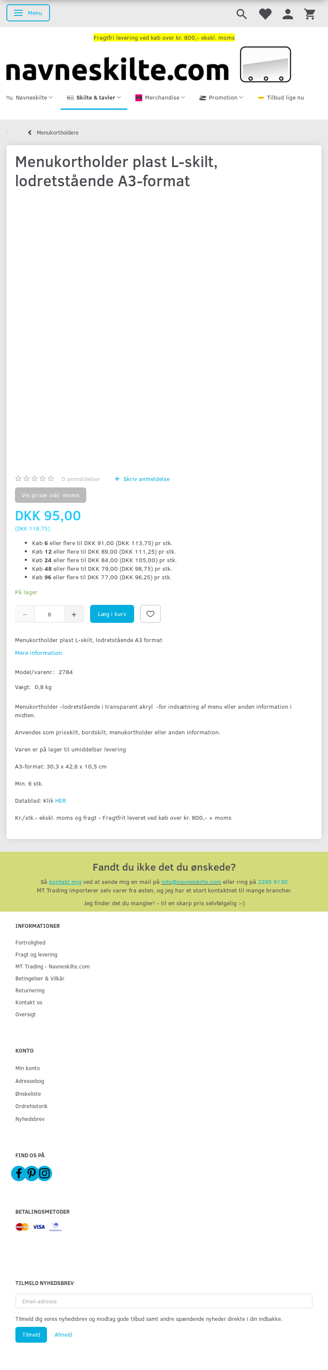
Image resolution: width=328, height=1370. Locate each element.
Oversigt (25, 1014)
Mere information (38, 652)
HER (60, 800)
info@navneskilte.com (191, 881)
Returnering (29, 990)
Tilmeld (31, 1334)
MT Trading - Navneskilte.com (52, 966)
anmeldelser (81, 479)
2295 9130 (273, 881)
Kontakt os (28, 1002)
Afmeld (63, 1334)
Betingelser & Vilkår (39, 978)
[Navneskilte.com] (148, 63)
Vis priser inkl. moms (50, 495)
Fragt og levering (36, 954)
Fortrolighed (30, 942)
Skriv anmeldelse (146, 479)
